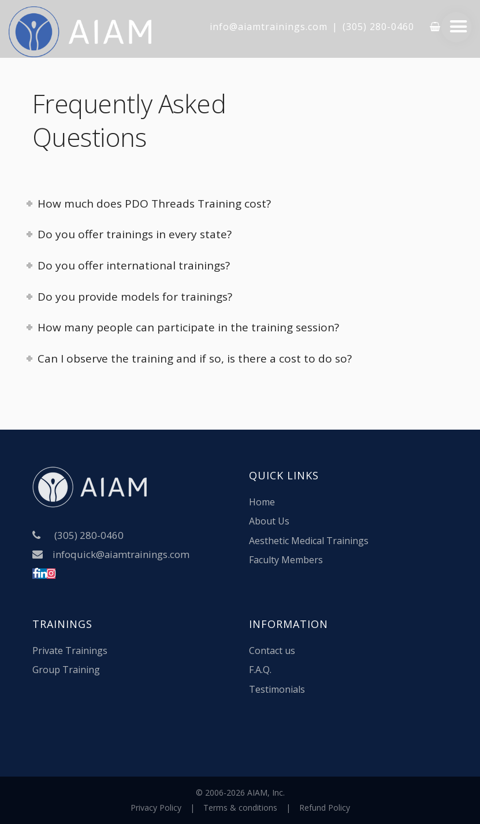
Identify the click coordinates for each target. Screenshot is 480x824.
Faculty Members (286, 559)
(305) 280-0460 (378, 26)
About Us (269, 521)
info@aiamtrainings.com (269, 26)
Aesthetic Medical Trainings (309, 540)
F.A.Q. (260, 669)
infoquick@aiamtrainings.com (121, 554)
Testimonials (277, 689)
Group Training (66, 669)
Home (262, 502)
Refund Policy (324, 807)
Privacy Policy (156, 807)
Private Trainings (69, 650)
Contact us (272, 650)
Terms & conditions (240, 807)
